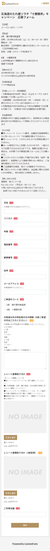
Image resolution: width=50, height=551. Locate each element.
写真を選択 (10, 437)
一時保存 (45, 3)
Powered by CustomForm (25, 543)
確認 (25, 525)
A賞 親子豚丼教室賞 (16, 304)
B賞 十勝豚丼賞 (14, 309)
